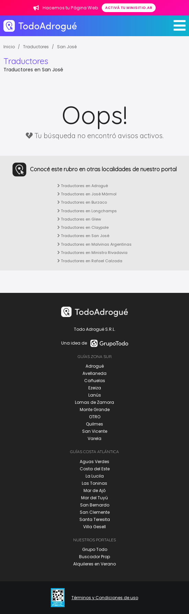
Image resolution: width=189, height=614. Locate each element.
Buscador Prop (94, 557)
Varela (94, 438)
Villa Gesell (94, 527)
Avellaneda (94, 373)
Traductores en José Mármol (86, 194)
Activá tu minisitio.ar (128, 7)
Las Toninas (94, 483)
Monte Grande (95, 409)
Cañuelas (94, 380)
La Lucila (95, 476)
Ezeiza (94, 388)
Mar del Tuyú (94, 498)
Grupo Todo (94, 549)
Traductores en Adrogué (82, 185)
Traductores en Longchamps (87, 211)
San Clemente (95, 512)
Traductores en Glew (79, 219)
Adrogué (95, 366)
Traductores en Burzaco (82, 202)
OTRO (94, 417)
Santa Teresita (94, 519)
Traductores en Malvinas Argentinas (94, 244)
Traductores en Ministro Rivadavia (92, 252)
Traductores (36, 47)
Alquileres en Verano (94, 564)
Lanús (94, 395)
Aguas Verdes (94, 461)
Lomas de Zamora (94, 402)
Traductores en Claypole (83, 227)
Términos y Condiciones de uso (104, 598)
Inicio (9, 47)
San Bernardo (94, 505)
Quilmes (94, 424)
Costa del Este (95, 469)
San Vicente (94, 431)
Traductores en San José (83, 235)
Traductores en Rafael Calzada (89, 261)
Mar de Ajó (94, 490)
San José (67, 47)
